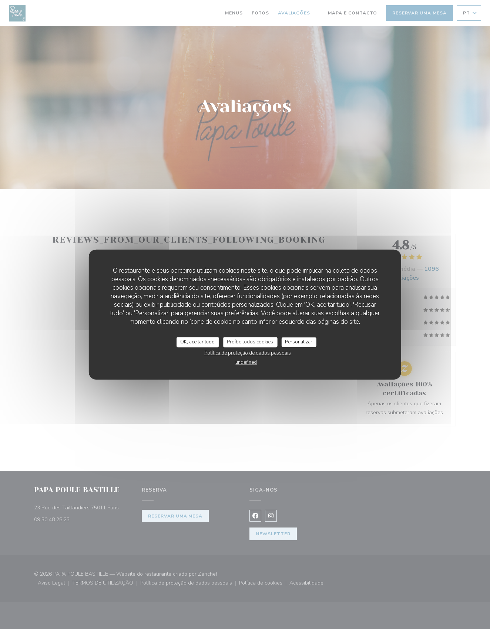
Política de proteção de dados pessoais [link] (247, 352)
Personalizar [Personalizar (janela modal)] (298, 342)
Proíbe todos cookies (250, 342)
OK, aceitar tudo (197, 342)
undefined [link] (246, 362)
